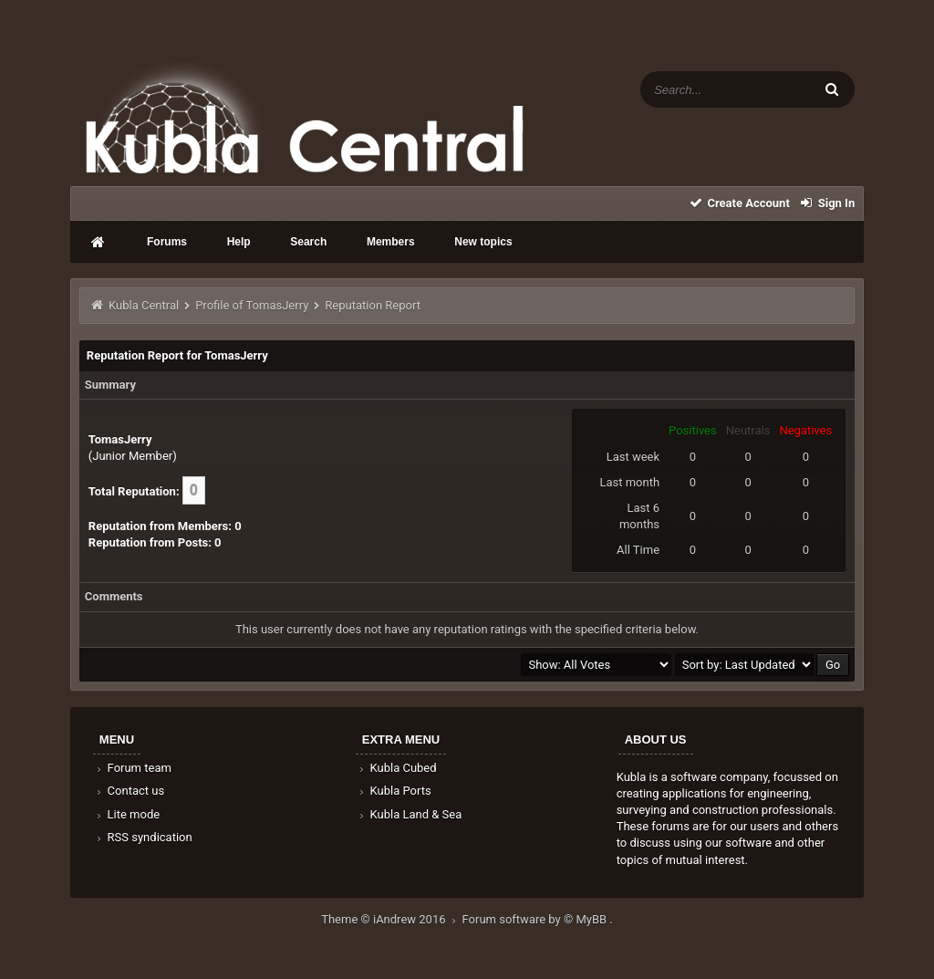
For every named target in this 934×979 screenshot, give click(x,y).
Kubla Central (144, 305)
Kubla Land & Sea (409, 814)
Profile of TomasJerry (251, 305)
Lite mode (127, 814)
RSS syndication (143, 837)
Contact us (129, 790)
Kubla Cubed (397, 768)
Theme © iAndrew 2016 (391, 919)
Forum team (132, 768)
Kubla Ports (394, 790)
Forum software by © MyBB (536, 919)
